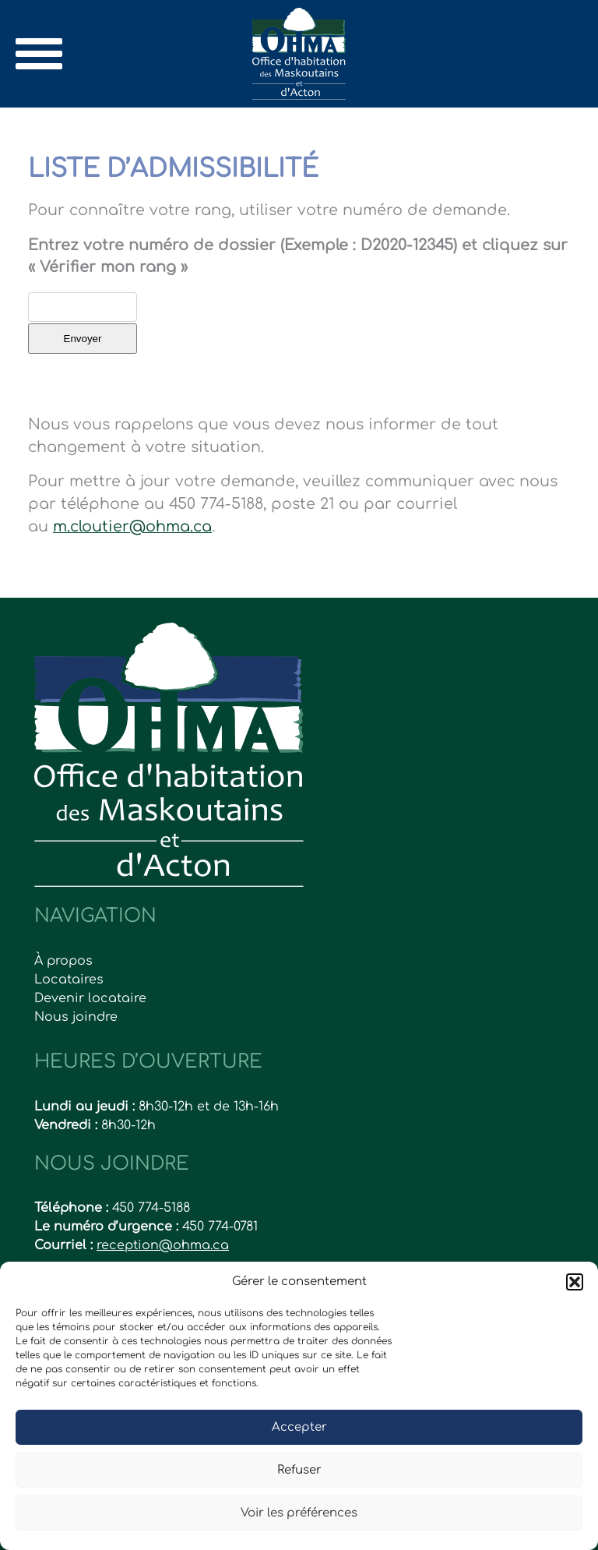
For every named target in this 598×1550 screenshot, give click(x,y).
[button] (574, 1282)
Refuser (299, 1470)
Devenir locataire (90, 998)
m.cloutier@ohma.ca (132, 526)
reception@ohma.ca (163, 1245)
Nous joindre (76, 1017)
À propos (63, 961)
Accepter (299, 1427)
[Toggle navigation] (39, 54)
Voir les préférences (299, 1513)
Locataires (69, 980)
